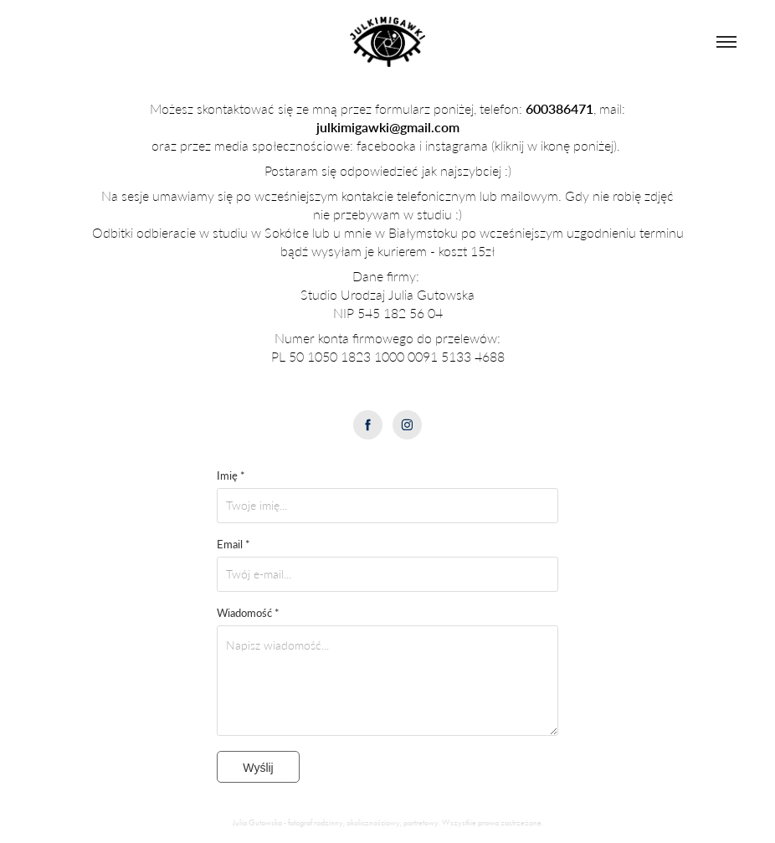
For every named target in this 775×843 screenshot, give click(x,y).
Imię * (231, 475)
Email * (233, 544)
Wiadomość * (248, 613)
